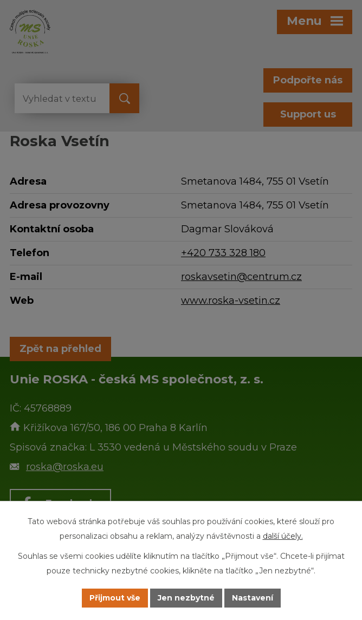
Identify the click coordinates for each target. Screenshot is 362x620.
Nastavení (252, 598)
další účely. (283, 536)
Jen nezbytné (186, 598)
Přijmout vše (114, 598)
